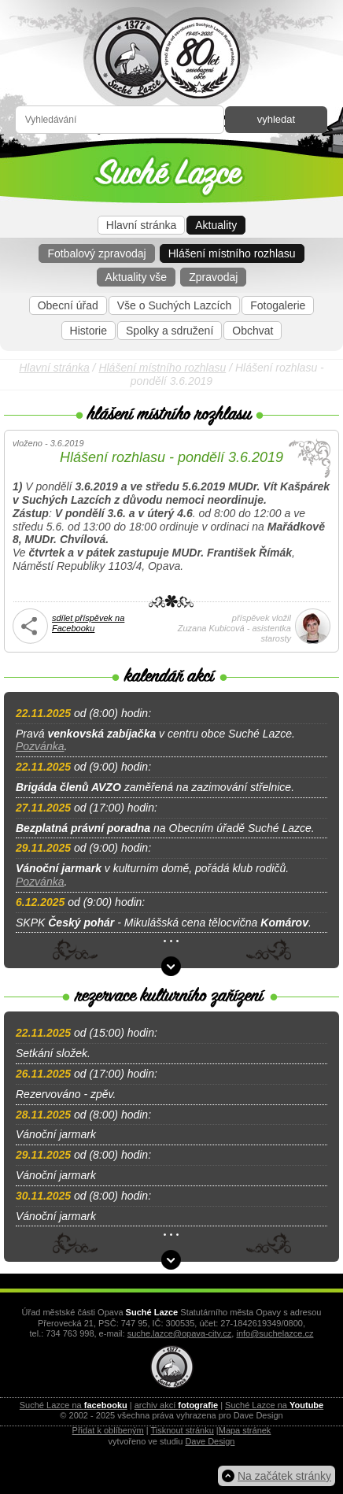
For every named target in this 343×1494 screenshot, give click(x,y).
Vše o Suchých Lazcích (174, 305)
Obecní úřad (68, 305)
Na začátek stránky (284, 1476)
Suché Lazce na (73, 1405)
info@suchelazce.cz (274, 1333)
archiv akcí (176, 1405)
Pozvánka (40, 746)
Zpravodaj (213, 277)
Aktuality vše (136, 277)
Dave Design (209, 1441)
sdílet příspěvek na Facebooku (88, 623)
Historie (88, 330)
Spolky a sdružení (169, 330)
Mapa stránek (245, 1430)
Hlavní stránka (141, 225)
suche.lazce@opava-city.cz (179, 1333)
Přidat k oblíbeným (108, 1430)
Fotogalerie (277, 305)
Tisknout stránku (182, 1430)
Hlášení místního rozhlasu (232, 253)
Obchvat (252, 330)
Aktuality (216, 225)
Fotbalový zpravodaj (96, 253)
